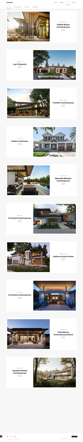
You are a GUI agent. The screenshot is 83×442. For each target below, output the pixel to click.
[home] (9, 2)
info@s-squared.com (17, 439)
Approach (62, 2)
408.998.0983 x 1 (9, 439)
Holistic (8, 6)
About (55, 2)
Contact (74, 2)
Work (68, 2)
